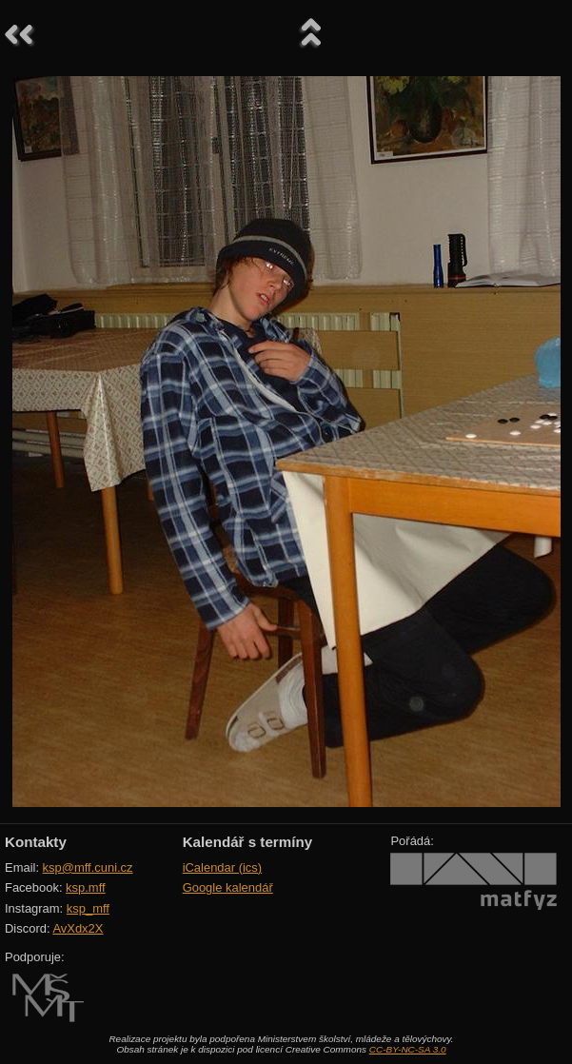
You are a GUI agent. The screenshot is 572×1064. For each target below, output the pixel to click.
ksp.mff (86, 887)
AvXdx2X (77, 928)
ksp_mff (88, 908)
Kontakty (36, 842)
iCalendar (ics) (223, 867)
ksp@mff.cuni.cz (88, 867)
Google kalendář (228, 887)
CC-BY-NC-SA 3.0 (407, 1049)
